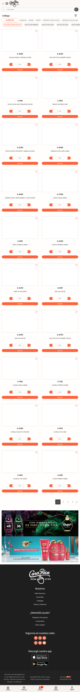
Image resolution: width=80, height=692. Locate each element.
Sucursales (40, 597)
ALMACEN (23, 20)
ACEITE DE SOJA (62, 25)
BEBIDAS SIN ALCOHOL (70, 20)
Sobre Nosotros (40, 593)
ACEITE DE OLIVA (48, 25)
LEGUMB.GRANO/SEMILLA (12, 25)
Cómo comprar (40, 625)
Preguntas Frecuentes (40, 617)
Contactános (40, 621)
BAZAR (31, 20)
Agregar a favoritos (20, 29)
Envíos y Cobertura (40, 604)
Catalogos (40, 601)
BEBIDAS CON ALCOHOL (51, 20)
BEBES (38, 20)
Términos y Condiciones (15, 682)
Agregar (20, 70)
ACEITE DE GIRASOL (31, 25)
